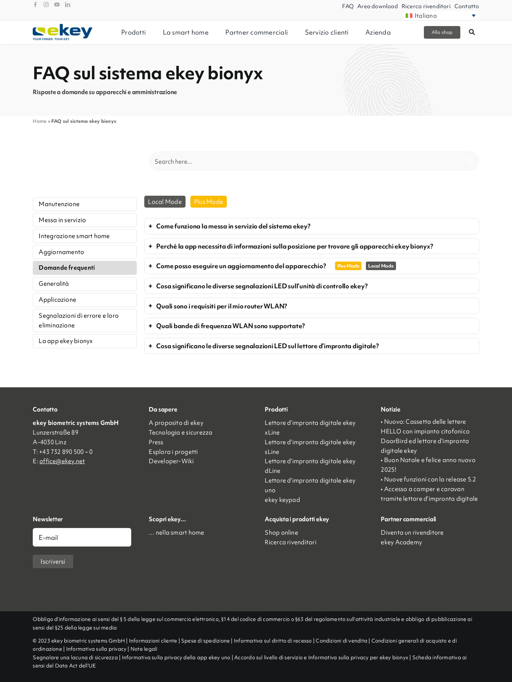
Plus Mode (208, 202)
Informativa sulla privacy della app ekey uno (176, 657)
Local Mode (164, 202)
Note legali (144, 649)
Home (39, 121)
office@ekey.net (62, 461)
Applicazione (57, 299)
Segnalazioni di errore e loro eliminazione (79, 320)
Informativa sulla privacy (96, 649)
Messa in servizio (62, 220)
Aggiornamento (61, 252)
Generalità (54, 283)
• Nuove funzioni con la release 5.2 (428, 479)
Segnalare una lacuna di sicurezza (76, 657)
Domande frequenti (67, 267)
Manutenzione (59, 204)
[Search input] (306, 161)
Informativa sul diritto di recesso (273, 640)
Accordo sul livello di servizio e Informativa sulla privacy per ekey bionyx (321, 657)
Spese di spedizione (205, 640)
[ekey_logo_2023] (62, 26)
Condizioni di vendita (342, 640)
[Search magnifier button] (469, 161)
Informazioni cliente (153, 640)
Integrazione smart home (74, 236)
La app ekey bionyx (66, 341)
